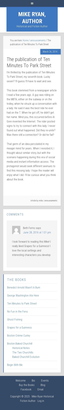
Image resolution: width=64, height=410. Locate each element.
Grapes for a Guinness (19, 327)
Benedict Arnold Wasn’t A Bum (23, 287)
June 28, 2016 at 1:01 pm (37, 232)
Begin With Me (15, 365)
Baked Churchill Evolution (26, 357)
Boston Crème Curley (18, 335)
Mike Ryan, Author (32, 18)
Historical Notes (21, 348)
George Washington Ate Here (23, 295)
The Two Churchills (22, 352)
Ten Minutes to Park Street (22, 303)
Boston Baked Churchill (19, 343)
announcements (51, 200)
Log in (41, 400)
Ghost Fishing (14, 319)
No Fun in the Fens (17, 311)
